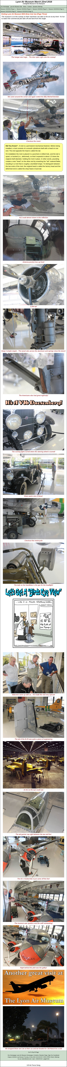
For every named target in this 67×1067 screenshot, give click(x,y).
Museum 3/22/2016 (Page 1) (56, 9)
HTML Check (50, 1057)
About (24, 6)
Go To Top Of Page (33, 1052)
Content (29, 6)
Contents (36, 1055)
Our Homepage (5, 6)
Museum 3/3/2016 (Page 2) (24, 9)
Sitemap (57, 1057)
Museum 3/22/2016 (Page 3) (25, 11)
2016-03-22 (39, 1059)
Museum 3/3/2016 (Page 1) (8, 9)
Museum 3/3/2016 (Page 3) (40, 9)
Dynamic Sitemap (37, 6)
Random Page (43, 1055)
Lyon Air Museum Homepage (25, 1055)
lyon (34, 1059)
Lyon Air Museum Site (16, 6)
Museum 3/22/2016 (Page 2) (8, 11)
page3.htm (46, 1059)
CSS (44, 1057)
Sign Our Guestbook (53, 1055)
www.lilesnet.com (26, 1059)
